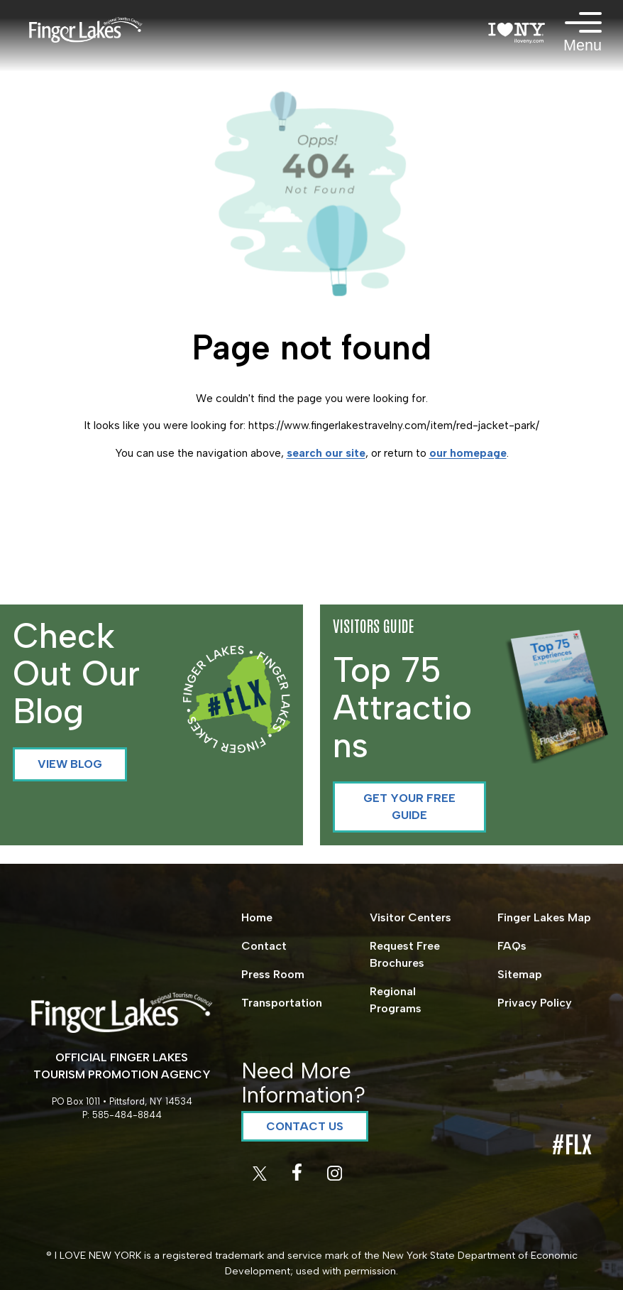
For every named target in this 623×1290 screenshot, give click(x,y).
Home (256, 917)
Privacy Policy (534, 1002)
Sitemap (519, 974)
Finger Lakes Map (544, 917)
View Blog (70, 764)
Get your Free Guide (409, 806)
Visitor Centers (410, 917)
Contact (264, 946)
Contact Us (304, 1126)
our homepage (468, 453)
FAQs (511, 946)
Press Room (272, 974)
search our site (326, 453)
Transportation (281, 1002)
